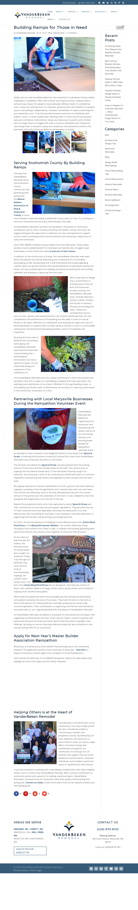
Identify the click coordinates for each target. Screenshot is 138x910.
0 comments (71, 33)
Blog (50, 33)
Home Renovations (114, 179)
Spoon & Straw (49, 501)
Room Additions (112, 200)
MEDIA (50, 20)
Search (120, 27)
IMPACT (114, 12)
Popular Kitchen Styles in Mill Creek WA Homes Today (114, 82)
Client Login (36, 907)
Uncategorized (112, 205)
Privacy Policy (69, 3)
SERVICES (85, 12)
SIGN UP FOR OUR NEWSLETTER (25, 887)
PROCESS (72, 12)
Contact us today (34, 819)
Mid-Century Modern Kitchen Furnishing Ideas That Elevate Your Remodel (113, 67)
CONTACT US (64, 20)
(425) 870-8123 (108, 865)
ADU (107, 135)
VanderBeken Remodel (25, 33)
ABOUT (59, 12)
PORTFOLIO (100, 12)
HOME (50, 12)
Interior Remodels (113, 184)
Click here (81, 686)
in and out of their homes (62, 288)
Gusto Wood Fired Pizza (36, 621)
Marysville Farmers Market (45, 562)
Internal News (58, 33)
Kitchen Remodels (113, 194)
